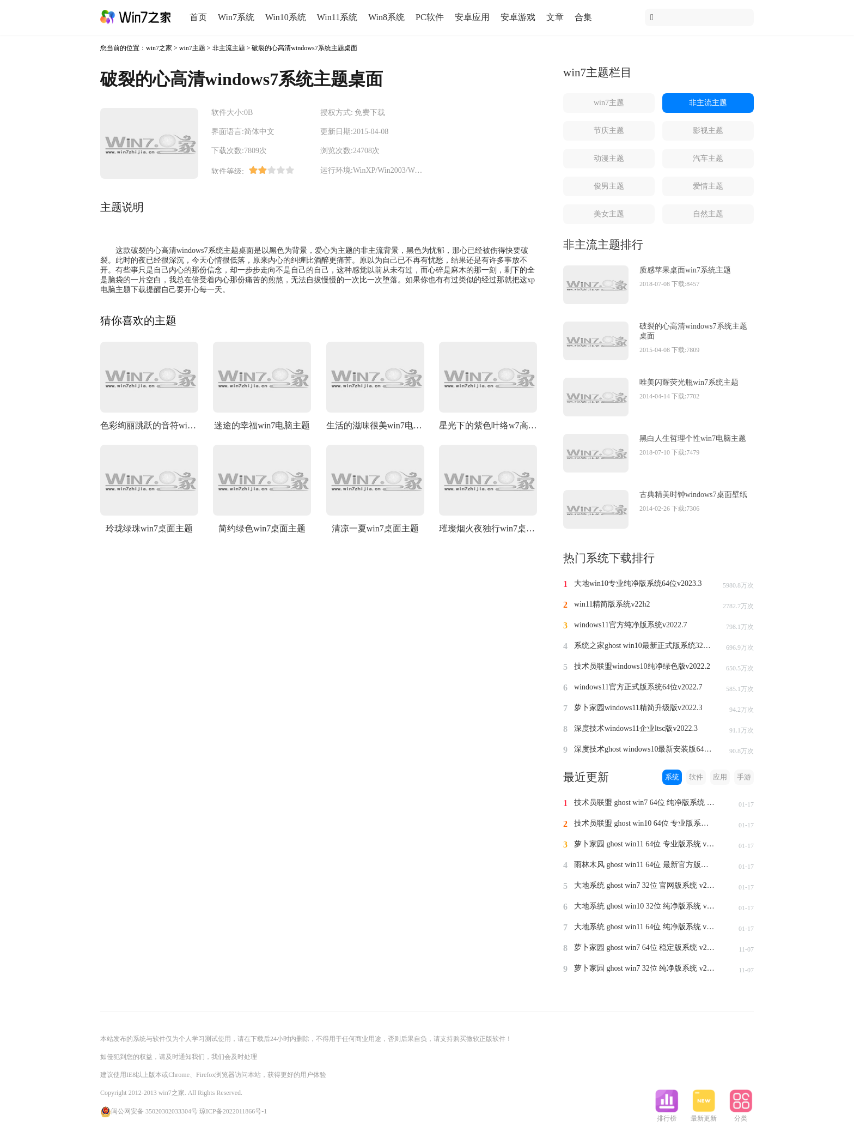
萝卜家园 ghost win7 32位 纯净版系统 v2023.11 (645, 968)
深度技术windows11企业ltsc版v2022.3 (636, 728)
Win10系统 (285, 17)
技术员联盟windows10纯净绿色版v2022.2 (642, 666)
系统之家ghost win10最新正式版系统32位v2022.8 (645, 645)
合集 (583, 17)
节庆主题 (609, 130)
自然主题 (708, 214)
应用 (720, 777)
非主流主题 (228, 48)
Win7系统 (236, 17)
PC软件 (430, 17)
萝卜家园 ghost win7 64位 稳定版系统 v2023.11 (645, 947)
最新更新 (704, 1115)
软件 (696, 777)
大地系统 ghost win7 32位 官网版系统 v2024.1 (645, 885)
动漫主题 (609, 158)
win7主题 (192, 48)
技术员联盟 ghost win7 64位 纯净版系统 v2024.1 (645, 802)
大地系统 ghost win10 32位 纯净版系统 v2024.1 (645, 906)
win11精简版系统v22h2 (612, 604)
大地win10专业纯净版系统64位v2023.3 (638, 583)
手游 (744, 777)
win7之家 (159, 48)
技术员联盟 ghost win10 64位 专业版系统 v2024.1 (645, 823)
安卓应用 (472, 17)
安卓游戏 (518, 17)
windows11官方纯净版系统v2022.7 (630, 625)
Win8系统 (386, 17)
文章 (555, 17)
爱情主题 (708, 186)
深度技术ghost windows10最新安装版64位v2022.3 (645, 749)
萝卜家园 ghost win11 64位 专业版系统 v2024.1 (645, 844)
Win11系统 (337, 17)
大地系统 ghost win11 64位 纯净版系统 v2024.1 (645, 927)
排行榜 (667, 1115)
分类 (741, 1115)
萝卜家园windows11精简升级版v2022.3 (638, 708)
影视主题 (708, 130)
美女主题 (609, 214)
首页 (198, 17)
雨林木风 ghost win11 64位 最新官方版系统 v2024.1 (645, 865)
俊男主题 (609, 186)
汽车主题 (708, 158)
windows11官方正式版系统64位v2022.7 (638, 687)
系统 (672, 777)
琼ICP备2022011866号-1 (233, 1111)
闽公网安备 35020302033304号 (149, 1111)
